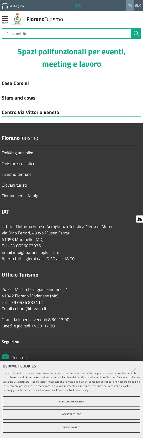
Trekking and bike (17, 153)
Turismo (19, 357)
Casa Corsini (15, 83)
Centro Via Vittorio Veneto (30, 112)
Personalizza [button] (71, 427)
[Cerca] (136, 33)
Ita (130, 5)
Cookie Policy (80, 390)
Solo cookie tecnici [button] (71, 401)
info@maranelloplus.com (36, 252)
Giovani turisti (14, 185)
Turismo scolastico (18, 163)
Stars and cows (18, 98)
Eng (138, 5)
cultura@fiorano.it (29, 309)
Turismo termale (17, 174)
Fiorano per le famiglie (22, 196)
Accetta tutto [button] (71, 414)
